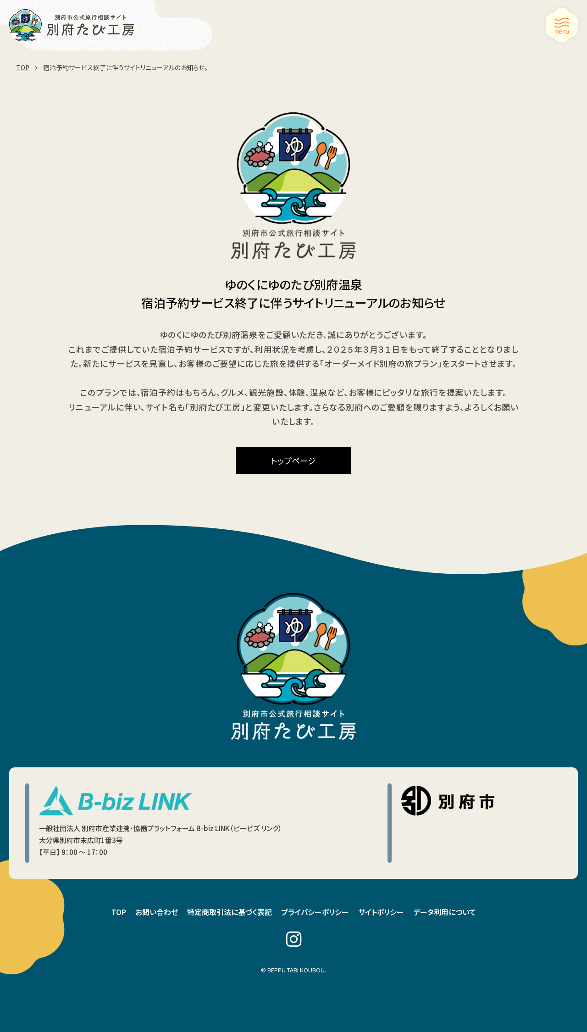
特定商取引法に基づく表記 (229, 911)
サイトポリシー (381, 911)
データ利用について (444, 911)
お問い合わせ (156, 911)
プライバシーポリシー (315, 911)
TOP (118, 911)
